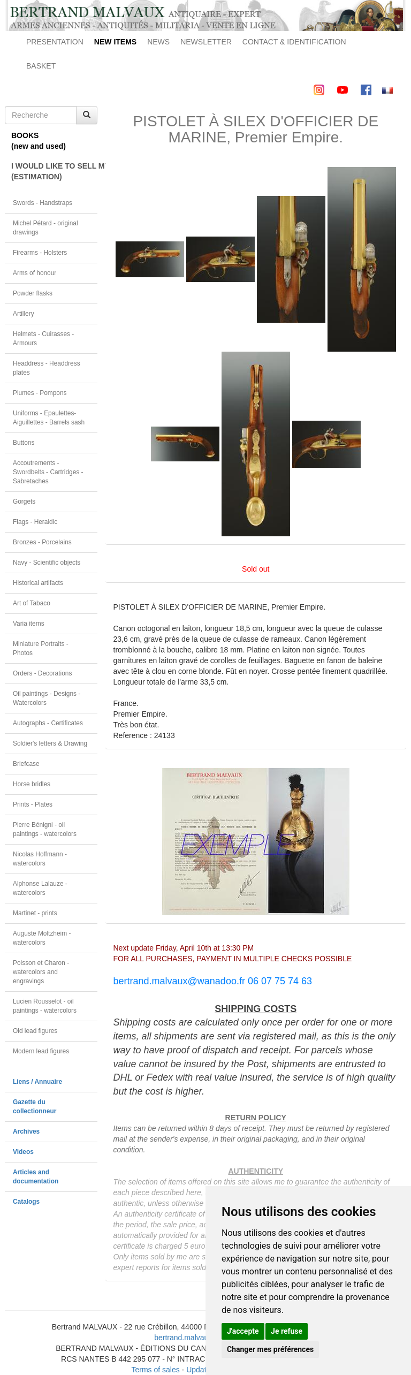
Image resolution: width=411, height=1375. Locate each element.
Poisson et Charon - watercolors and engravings (41, 972)
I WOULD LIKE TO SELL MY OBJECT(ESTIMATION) (54, 171)
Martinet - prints (35, 913)
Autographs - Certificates (48, 723)
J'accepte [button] (243, 1331)
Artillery (23, 313)
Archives (26, 1131)
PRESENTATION (54, 41)
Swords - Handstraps (42, 203)
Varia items (28, 623)
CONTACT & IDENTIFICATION (294, 41)
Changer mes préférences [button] (270, 1349)
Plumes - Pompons (39, 393)
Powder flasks (32, 293)
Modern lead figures (41, 1051)
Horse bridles (31, 784)
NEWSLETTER (206, 41)
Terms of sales (155, 1369)
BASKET (41, 66)
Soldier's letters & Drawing (50, 743)
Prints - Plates (32, 804)
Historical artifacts (38, 583)
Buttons (23, 442)
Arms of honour (34, 273)
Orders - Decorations (42, 673)
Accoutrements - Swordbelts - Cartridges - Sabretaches (48, 472)
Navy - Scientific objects (46, 562)
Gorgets (24, 501)
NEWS (158, 41)
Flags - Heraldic (35, 522)
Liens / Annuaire (37, 1081)
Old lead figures (35, 1031)
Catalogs (26, 1201)
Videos (23, 1152)
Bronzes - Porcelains (42, 542)
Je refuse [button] (286, 1331)
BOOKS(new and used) (38, 140)
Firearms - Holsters (40, 252)
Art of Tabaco (31, 603)
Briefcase (26, 764)
